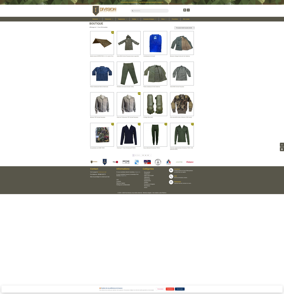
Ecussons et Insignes (149, 19)
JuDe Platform (162, 192)
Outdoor (135, 19)
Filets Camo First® (149, 175)
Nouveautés (147, 172)
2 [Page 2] (135, 155)
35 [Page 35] (148, 155)
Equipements (122, 19)
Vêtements (96, 19)
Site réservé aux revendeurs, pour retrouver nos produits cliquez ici (142, 2)
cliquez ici (123, 175)
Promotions (175, 19)
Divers (164, 19)
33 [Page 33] (143, 155)
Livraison (119, 181)
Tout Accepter (180, 289)
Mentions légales (121, 183)
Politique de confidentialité (123, 185)
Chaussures (109, 19)
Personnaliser (160, 289)
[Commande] (184, 27)
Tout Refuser (170, 289)
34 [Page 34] (145, 155)
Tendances (147, 174)
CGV (118, 179)
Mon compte (186, 19)
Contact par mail (102, 172)
